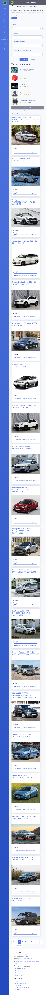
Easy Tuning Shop (28, 958)
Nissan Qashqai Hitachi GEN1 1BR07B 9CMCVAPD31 (24, 406)
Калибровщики (20, 971)
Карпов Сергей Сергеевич (27, 93)
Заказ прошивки (20, 969)
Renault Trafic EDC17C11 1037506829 (22, 900)
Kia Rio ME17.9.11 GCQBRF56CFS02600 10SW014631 (21, 489)
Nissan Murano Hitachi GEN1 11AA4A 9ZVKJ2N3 (23, 365)
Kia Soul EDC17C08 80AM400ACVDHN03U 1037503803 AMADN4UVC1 (24, 695)
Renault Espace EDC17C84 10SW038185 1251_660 (23, 858)
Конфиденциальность (22, 988)
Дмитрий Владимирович (27, 69)
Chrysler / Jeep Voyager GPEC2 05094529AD (24, 324)
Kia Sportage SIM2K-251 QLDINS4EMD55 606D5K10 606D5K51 (23, 202)
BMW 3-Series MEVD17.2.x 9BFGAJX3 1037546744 (23, 447)
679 (13, 945)
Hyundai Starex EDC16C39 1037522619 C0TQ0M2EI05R (24, 571)
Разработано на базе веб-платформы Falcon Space (26, 962)
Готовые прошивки (21, 973)
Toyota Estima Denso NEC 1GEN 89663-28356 (25, 242)
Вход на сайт (19, 975)
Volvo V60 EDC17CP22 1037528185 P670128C (22, 735)
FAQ (16, 981)
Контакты (18, 990)
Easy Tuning (31, 2)
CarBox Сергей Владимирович (28, 100)
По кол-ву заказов (30, 111)
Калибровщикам (20, 983)
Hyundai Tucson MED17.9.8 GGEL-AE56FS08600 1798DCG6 (25, 653)
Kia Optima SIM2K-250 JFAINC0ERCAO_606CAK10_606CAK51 (25, 119)
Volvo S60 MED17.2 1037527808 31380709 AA (23, 776)
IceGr (21, 77)
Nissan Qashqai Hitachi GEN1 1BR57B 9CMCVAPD (24, 283)
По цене (15, 113)
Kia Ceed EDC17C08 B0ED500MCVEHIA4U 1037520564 (21, 613)
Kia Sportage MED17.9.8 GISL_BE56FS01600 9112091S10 (22, 531)
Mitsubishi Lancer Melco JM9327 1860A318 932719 (25, 817)
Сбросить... (33, 59)
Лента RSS (27, 108)
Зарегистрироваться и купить (25, 152)
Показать (23, 59)
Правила (18, 985)
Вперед (19, 945)
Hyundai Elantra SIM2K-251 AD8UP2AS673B (23, 160)
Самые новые (16, 111)
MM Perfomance (24, 85)
